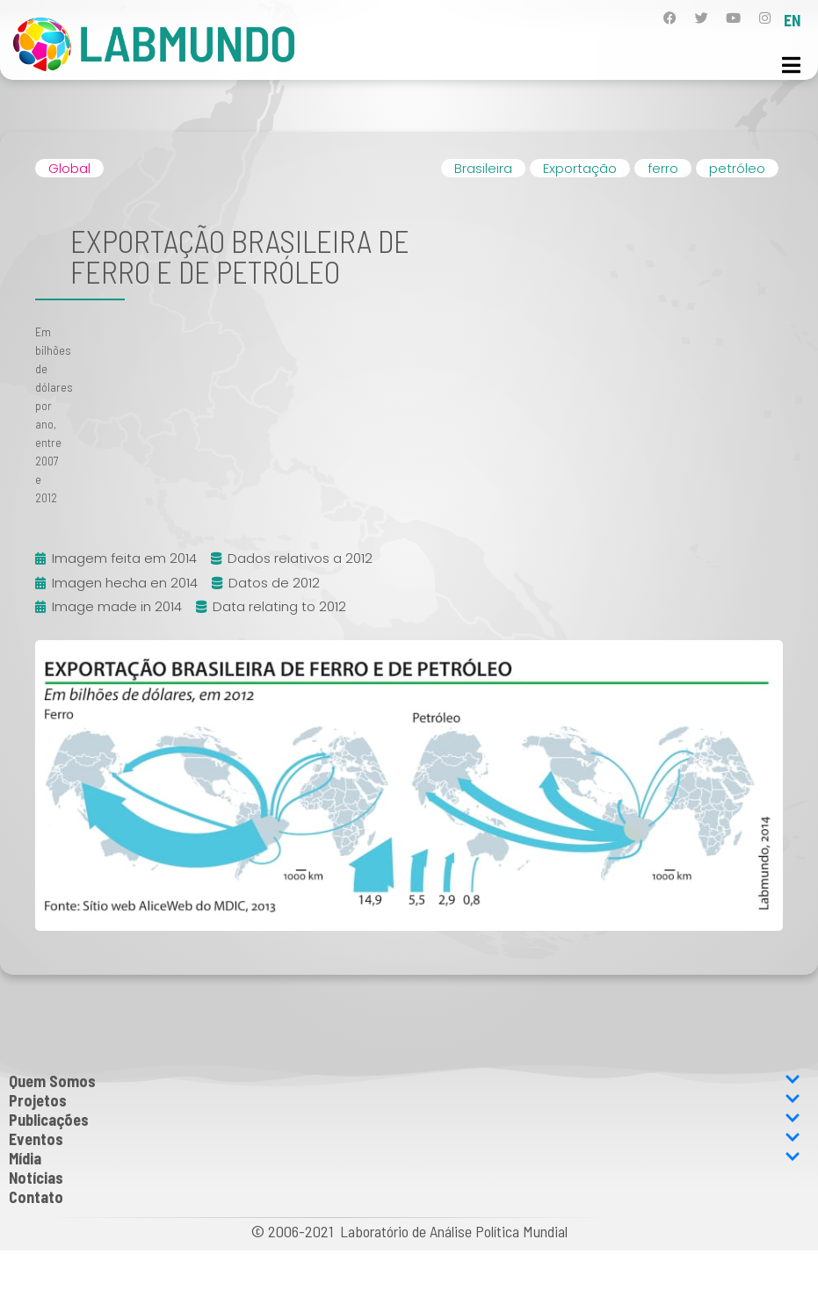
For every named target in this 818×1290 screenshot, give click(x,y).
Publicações (404, 1119)
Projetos (404, 1100)
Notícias (36, 1177)
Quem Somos (404, 1081)
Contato (36, 1197)
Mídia (404, 1158)
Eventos (404, 1139)
